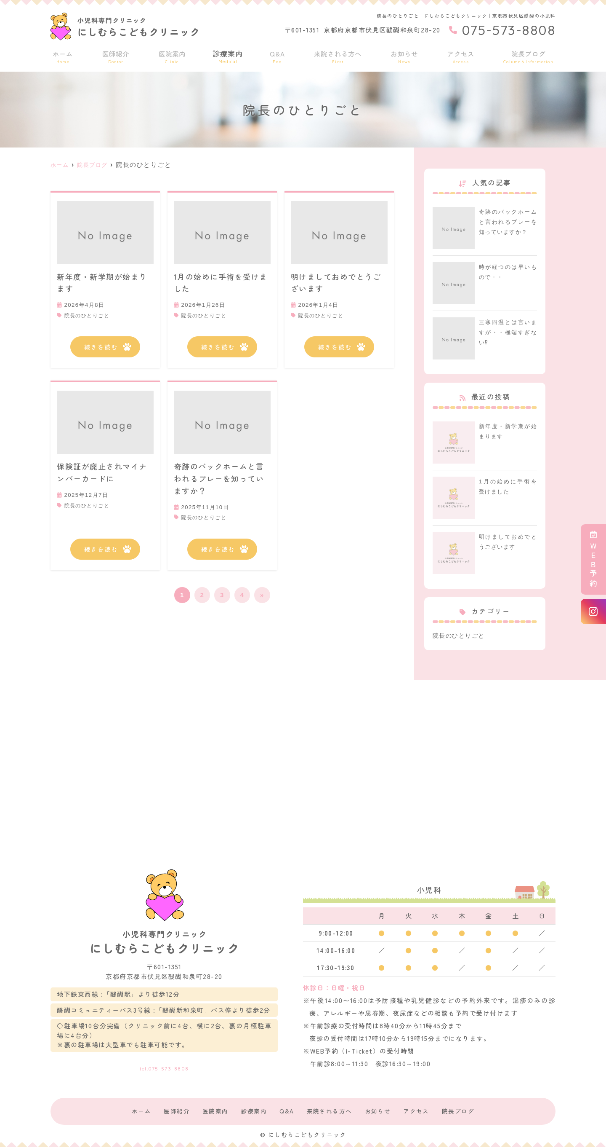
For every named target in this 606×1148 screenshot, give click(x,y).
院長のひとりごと (88, 315)
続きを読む (101, 347)
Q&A (277, 55)
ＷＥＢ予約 (593, 559)
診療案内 (228, 55)
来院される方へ (338, 55)
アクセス (463, 55)
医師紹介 (114, 55)
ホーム (61, 55)
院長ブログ (530, 55)
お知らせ (406, 55)
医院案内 (171, 55)
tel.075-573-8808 (164, 1065)
